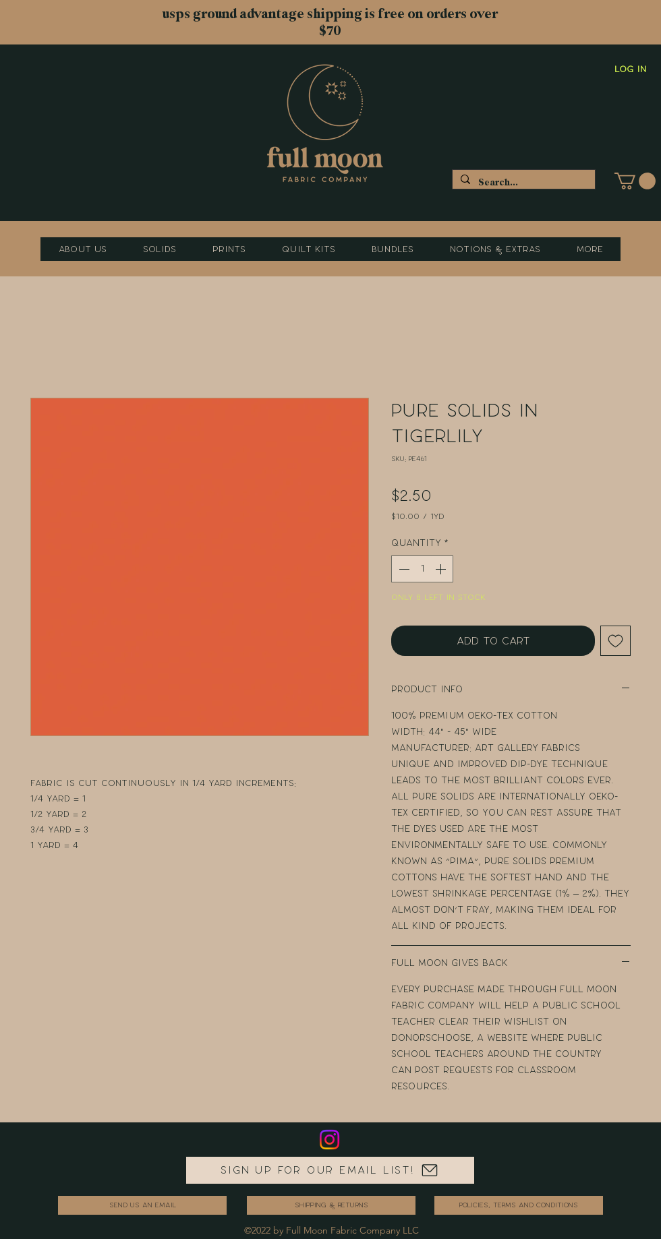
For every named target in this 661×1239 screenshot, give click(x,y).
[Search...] (522, 182)
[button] (635, 181)
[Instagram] (329, 1139)
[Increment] (441, 569)
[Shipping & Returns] (331, 1205)
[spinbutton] (422, 569)
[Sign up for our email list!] (330, 1170)
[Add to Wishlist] (615, 641)
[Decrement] (402, 569)
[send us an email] (142, 1205)
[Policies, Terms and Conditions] (518, 1205)
